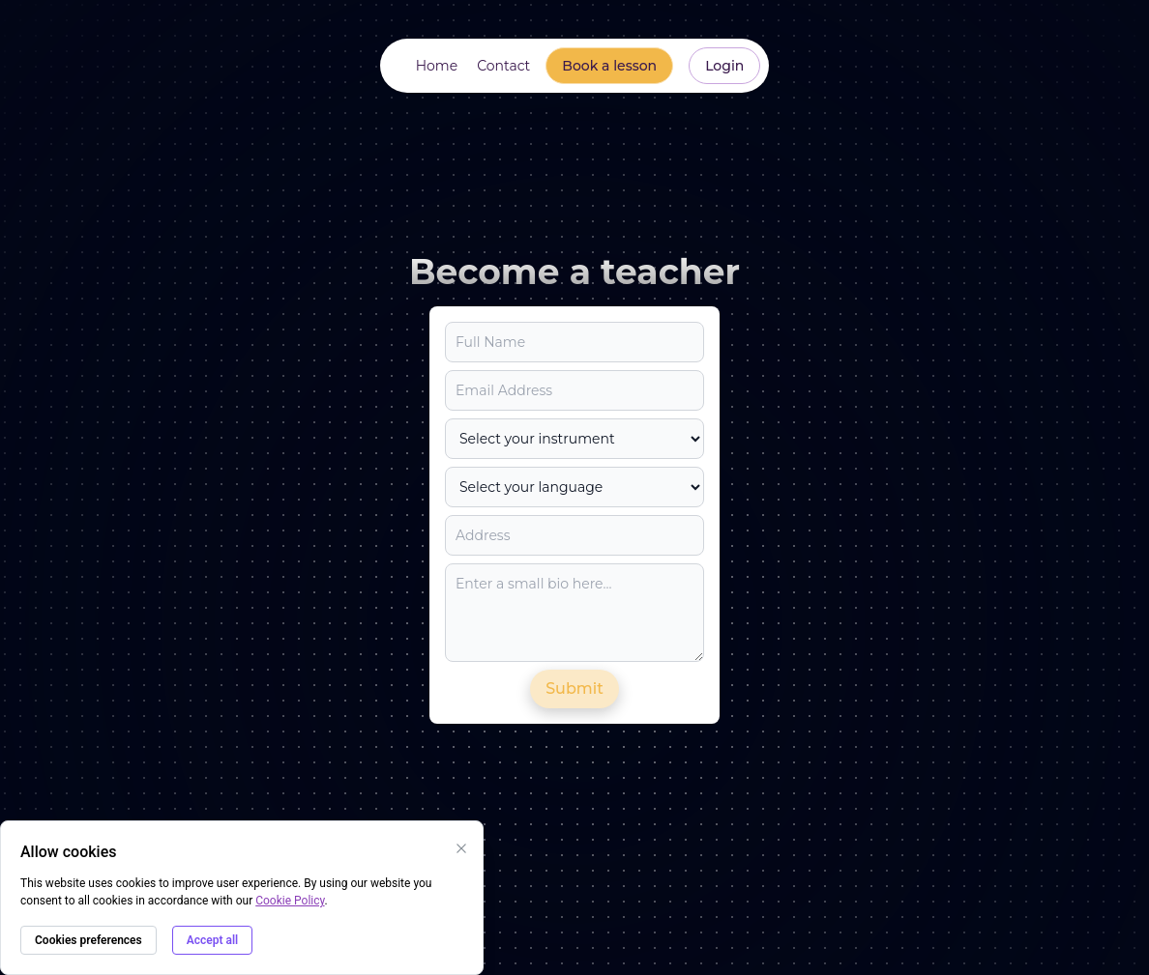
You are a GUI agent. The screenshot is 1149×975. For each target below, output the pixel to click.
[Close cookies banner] (461, 848)
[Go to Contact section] (501, 65)
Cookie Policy (289, 900)
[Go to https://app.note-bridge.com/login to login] (724, 65)
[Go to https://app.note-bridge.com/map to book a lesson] (609, 65)
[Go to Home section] (434, 65)
